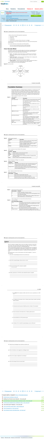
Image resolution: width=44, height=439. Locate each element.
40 (18, 25)
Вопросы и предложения (15, 437)
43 (25, 25)
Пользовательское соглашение (26, 437)
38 (13, 25)
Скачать (36, 15)
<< (2, 25)
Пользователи (21, 8)
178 (42, 400)
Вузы (7, 8)
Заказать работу (39, 8)
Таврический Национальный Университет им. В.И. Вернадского (17, 16)
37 (42, 404)
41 (20, 25)
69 (42, 397)
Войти (2, 1)
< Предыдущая (8, 25)
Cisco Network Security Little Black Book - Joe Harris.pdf (14, 410)
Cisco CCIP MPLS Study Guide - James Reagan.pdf (14, 406)
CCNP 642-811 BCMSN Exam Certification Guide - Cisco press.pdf (16, 402)
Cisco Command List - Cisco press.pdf (11, 408)
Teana (10, 11)
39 (16, 25)
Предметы (13, 8)
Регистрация (7, 1)
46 (31, 25)
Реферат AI (30, 8)
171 (42, 402)
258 (42, 406)
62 (42, 398)
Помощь (2, 437)
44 (27, 25)
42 (22, 25)
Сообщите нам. (8, 13)
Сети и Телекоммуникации (12, 18)
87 (42, 408)
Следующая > (38, 25)
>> (43, 25)
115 (42, 410)
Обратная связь (7, 437)
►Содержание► (0, 44)
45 (29, 25)
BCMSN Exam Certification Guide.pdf (11, 397)
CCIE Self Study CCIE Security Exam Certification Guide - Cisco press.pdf (18, 400)
